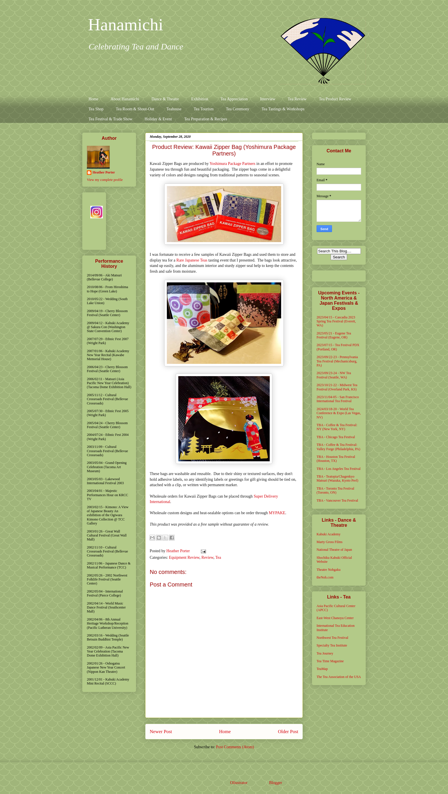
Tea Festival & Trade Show (110, 119)
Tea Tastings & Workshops (282, 109)
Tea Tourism (204, 109)
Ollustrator (238, 783)
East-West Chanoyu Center (335, 618)
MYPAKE (277, 513)
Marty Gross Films (330, 542)
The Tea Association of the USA (339, 677)
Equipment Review (184, 557)
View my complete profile (105, 180)
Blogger (275, 783)
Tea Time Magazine (330, 661)
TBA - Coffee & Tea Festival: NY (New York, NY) (337, 427)
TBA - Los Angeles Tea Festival (339, 469)
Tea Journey (325, 653)
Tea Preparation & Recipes (205, 119)
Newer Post (161, 731)
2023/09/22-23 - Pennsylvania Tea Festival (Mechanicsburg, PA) (337, 361)
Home (93, 99)
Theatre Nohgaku (329, 570)
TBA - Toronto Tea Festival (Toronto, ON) (335, 490)
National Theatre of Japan (334, 550)
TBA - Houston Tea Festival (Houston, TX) (336, 459)
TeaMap (322, 669)
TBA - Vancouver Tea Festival (337, 500)
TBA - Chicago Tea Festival (336, 437)
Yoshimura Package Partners (232, 163)
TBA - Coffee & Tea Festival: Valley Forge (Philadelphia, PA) (338, 447)
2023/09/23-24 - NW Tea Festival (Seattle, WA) (334, 375)
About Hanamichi (125, 99)
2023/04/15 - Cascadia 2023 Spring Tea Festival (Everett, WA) (336, 321)
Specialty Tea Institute (332, 645)
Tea (218, 557)
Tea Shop (96, 109)
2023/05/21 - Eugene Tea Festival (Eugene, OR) (334, 335)
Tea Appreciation (234, 99)
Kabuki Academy (329, 534)
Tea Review (297, 99)
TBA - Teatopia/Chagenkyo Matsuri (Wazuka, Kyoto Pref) (337, 478)
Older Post (288, 731)
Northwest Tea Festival (332, 638)
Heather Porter (178, 551)
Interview (267, 99)
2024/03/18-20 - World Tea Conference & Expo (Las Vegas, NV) (339, 413)
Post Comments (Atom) (235, 747)
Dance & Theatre (165, 99)
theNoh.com (325, 577)
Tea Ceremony (237, 109)
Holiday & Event (158, 119)
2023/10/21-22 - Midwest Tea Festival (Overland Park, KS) (337, 387)
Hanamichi (125, 24)
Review (207, 557)
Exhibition (199, 99)
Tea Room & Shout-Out (135, 109)
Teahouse (173, 109)
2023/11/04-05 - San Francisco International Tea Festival (338, 399)
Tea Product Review (335, 99)
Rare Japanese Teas (191, 260)
